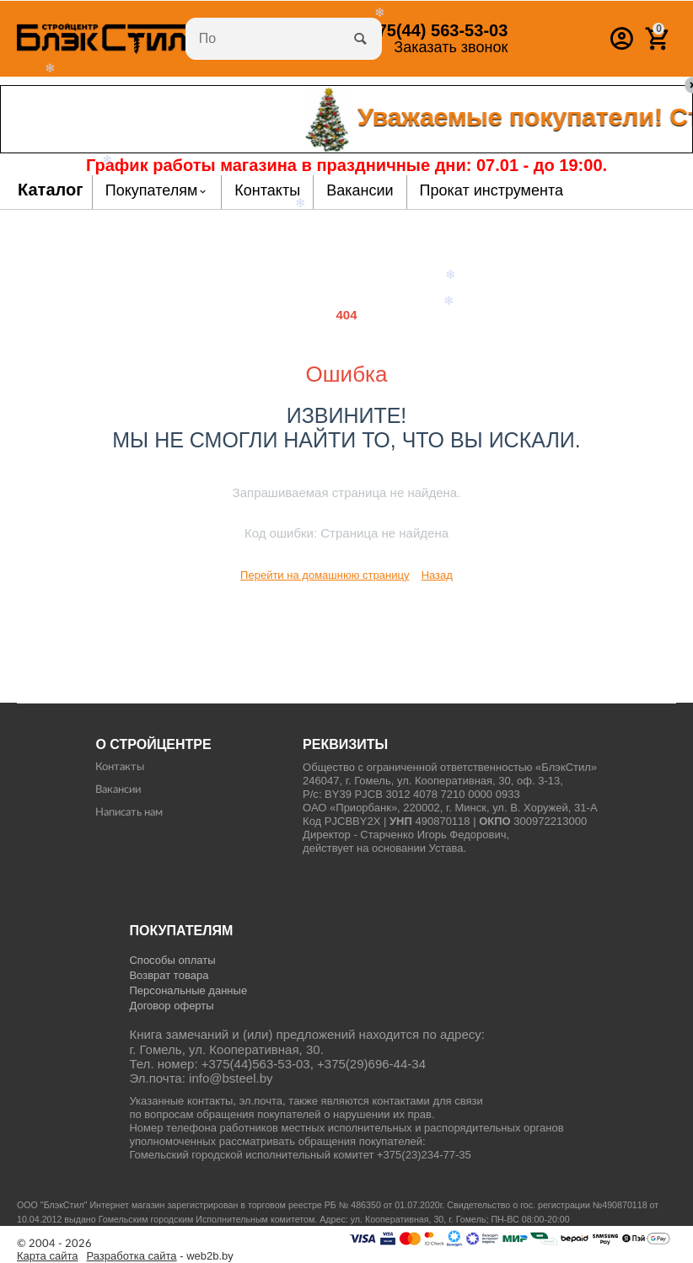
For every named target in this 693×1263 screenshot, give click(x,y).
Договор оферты (171, 1005)
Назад (437, 575)
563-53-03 (433, 30)
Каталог (50, 189)
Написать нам (129, 812)
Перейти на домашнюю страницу (324, 575)
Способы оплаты (172, 960)
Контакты (119, 767)
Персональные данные (188, 990)
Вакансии (118, 789)
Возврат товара (168, 975)
